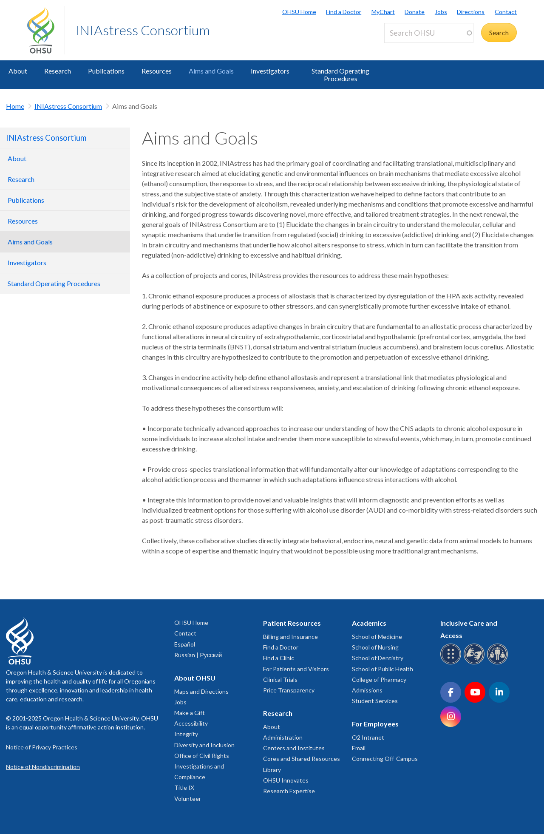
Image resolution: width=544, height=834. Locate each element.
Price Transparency (288, 690)
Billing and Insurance (290, 636)
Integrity (186, 734)
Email (359, 748)
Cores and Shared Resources (301, 758)
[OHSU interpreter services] (498, 663)
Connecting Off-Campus (385, 758)
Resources (157, 71)
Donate (415, 11)
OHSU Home (299, 11)
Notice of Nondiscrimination (43, 766)
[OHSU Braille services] (452, 663)
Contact (506, 11)
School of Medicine (377, 636)
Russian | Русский (198, 654)
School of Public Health (382, 668)
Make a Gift (189, 712)
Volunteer (187, 798)
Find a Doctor (343, 11)
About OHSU (194, 678)
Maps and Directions (201, 691)
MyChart (383, 11)
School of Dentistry (377, 657)
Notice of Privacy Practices (41, 747)
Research (57, 71)
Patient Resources (292, 623)
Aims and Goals (211, 71)
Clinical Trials (280, 679)
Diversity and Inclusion (204, 745)
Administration (283, 737)
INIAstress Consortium (142, 30)
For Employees (375, 724)
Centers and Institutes (294, 748)
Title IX (184, 787)
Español (184, 644)
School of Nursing (375, 647)
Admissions (367, 690)
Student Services (375, 700)
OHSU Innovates (286, 780)
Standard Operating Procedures (340, 74)
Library (272, 769)
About (17, 71)
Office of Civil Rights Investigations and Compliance (201, 766)
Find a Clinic (278, 657)
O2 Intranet (368, 737)
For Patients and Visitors (296, 668)
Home (15, 106)
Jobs (441, 11)
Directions (470, 11)
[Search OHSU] (428, 33)
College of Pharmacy (379, 679)
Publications (106, 71)
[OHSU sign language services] (475, 663)
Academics (369, 623)
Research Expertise (289, 790)
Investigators (270, 71)
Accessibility (191, 723)
